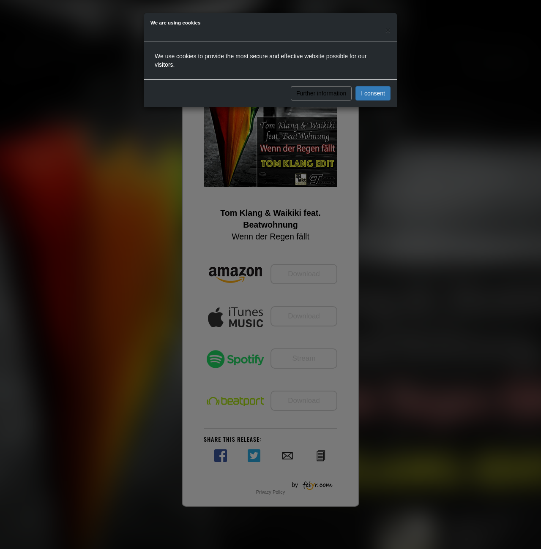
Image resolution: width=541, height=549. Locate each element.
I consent (373, 93)
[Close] (388, 30)
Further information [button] (321, 93)
